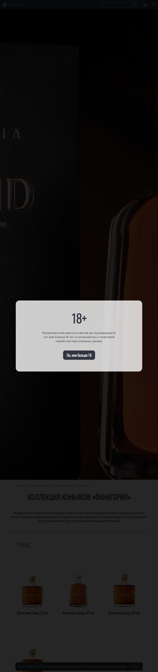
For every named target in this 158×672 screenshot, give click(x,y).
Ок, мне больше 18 (79, 355)
